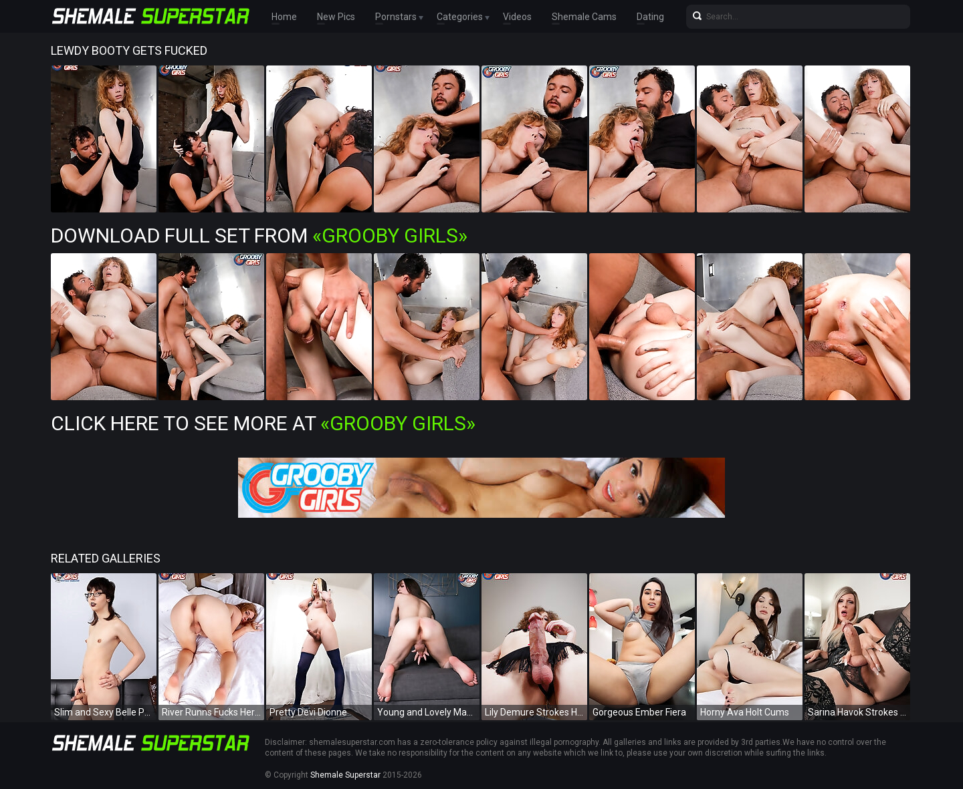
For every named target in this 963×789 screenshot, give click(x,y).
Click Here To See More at (263, 423)
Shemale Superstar (345, 775)
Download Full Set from (259, 235)
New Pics (336, 16)
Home (284, 16)
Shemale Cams (584, 16)
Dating (650, 16)
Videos (517, 16)
